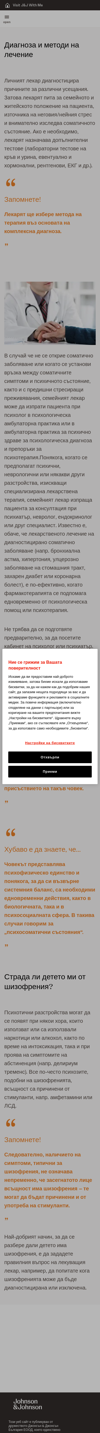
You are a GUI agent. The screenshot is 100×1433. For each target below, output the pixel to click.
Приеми (50, 771)
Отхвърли (50, 757)
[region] (49, 716)
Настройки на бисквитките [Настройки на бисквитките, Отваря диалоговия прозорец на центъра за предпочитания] (50, 743)
